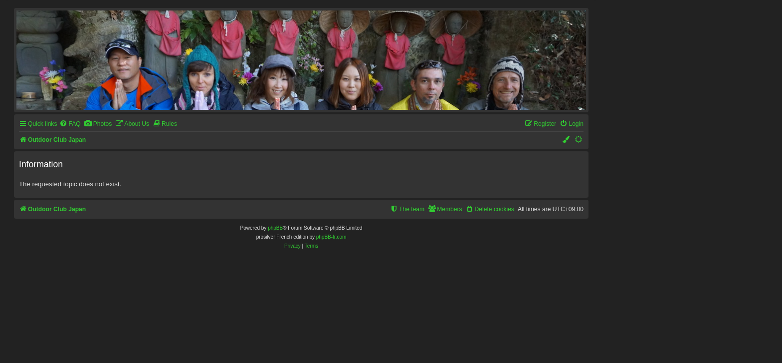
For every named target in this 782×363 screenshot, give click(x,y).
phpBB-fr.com (331, 237)
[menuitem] (69, 124)
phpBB (275, 228)
